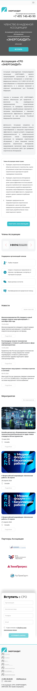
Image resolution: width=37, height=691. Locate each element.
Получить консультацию (18, 224)
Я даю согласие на (15, 629)
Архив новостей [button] (29, 309)
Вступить (18, 49)
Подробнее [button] (8, 336)
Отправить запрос (18, 635)
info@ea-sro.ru (21, 679)
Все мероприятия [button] (28, 400)
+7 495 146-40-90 (24, 16)
